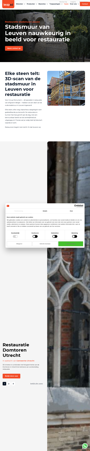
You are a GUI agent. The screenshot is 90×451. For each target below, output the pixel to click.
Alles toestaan (70, 243)
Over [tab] (71, 211)
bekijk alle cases (36, 383)
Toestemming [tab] (18, 211)
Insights (73, 2)
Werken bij (63, 2)
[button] (19, 6)
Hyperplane (83, 2)
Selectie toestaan (45, 243)
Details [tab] (45, 211)
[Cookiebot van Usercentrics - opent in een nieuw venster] (75, 206)
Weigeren (19, 243)
